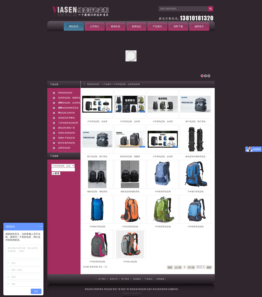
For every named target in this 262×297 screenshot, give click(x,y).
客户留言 (125, 279)
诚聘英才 (199, 26)
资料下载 (178, 26)
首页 (170, 267)
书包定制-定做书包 (66, 113)
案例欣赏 (115, 26)
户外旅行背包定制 (195, 191)
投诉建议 (137, 279)
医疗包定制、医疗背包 (195, 121)
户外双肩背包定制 (163, 191)
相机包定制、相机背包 (97, 191)
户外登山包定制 (130, 261)
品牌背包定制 (64, 148)
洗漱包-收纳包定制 (66, 133)
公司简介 (94, 26)
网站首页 (74, 26)
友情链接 (160, 279)
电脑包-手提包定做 (66, 138)
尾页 (209, 267)
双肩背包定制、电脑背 (130, 156)
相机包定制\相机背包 (130, 191)
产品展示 (157, 26)
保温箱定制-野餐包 (66, 118)
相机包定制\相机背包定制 (68, 108)
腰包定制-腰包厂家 (66, 128)
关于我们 (102, 279)
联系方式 (114, 279)
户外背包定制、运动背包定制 (127, 84)
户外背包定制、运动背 (97, 121)
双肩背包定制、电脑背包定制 (69, 98)
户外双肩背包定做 (163, 226)
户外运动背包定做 (130, 226)
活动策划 (125, 293)
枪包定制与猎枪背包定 (195, 156)
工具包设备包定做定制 (68, 123)
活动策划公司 (136, 293)
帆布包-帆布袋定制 (66, 143)
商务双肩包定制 (65, 93)
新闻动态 (136, 26)
